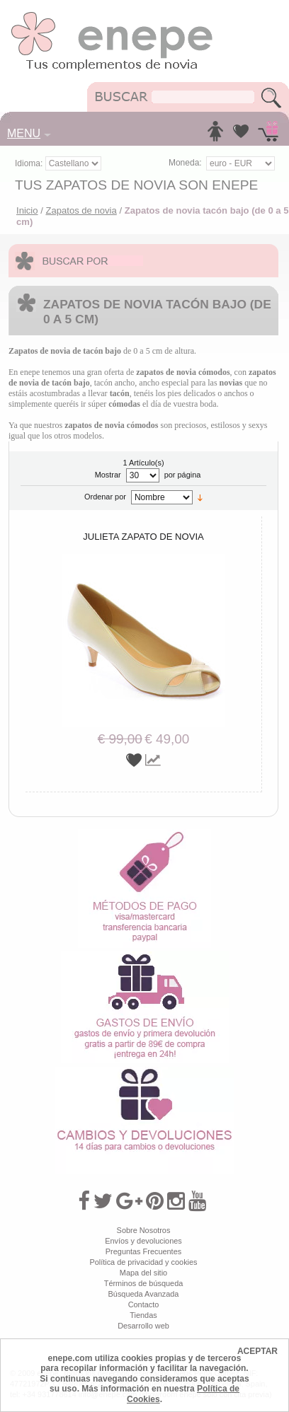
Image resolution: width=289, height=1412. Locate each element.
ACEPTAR (257, 1351)
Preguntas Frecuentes (143, 1251)
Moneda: (185, 163)
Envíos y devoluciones (143, 1241)
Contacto (143, 1304)
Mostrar (108, 474)
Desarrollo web (143, 1325)
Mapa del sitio (143, 1272)
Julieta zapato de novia (143, 536)
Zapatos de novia (80, 210)
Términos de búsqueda (143, 1283)
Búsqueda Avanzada (143, 1294)
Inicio (27, 210)
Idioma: (30, 163)
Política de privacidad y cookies (143, 1262)
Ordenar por (105, 496)
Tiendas (143, 1315)
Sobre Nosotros (144, 1230)
